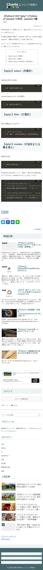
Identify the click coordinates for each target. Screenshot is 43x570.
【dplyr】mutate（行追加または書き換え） (21, 61)
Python (6, 212)
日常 (2, 459)
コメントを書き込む (21, 399)
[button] (39, 415)
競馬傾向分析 (5, 467)
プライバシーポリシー (8, 536)
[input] (21, 415)
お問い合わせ (5, 539)
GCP (2, 444)
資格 (2, 471)
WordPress (4, 456)
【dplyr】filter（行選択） (15, 59)
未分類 (3, 463)
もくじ (19, 52)
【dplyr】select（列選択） (16, 56)
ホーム (21, 554)
